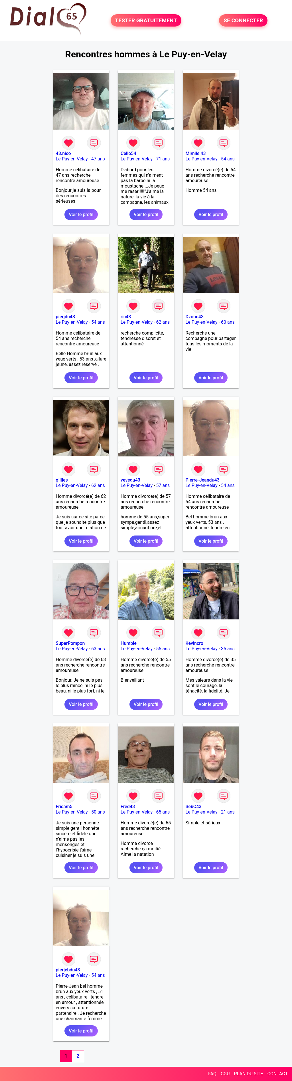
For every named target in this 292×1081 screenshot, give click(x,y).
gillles (62, 480)
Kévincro (194, 643)
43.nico (63, 153)
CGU (225, 1073)
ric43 (126, 316)
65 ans (163, 812)
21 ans (228, 812)
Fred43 (128, 806)
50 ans (98, 812)
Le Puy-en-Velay (72, 159)
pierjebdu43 (68, 970)
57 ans (163, 485)
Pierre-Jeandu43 (203, 480)
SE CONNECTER (243, 20)
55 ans (163, 648)
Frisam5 (64, 806)
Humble (129, 643)
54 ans (228, 159)
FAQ (212, 1073)
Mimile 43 (196, 153)
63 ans (98, 648)
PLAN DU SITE (248, 1073)
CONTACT (277, 1073)
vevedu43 (130, 480)
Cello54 (128, 153)
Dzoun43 (195, 316)
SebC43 (194, 806)
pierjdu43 (65, 316)
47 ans (98, 159)
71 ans (163, 159)
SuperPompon (70, 643)
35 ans (228, 648)
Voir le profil (81, 214)
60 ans (228, 322)
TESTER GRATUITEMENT (146, 20)
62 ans (163, 322)
